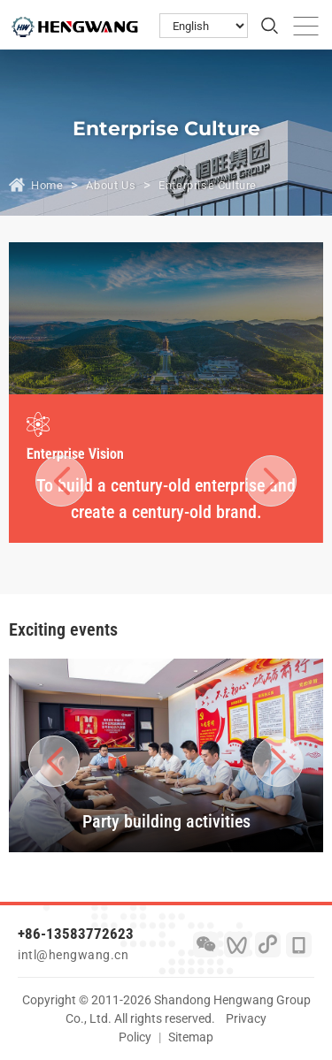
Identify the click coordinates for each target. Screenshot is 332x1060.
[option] (166, 469)
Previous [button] (61, 480)
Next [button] (260, 480)
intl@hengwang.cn (73, 955)
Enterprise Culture (207, 185)
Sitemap (190, 1037)
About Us (110, 185)
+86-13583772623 (76, 933)
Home (47, 185)
